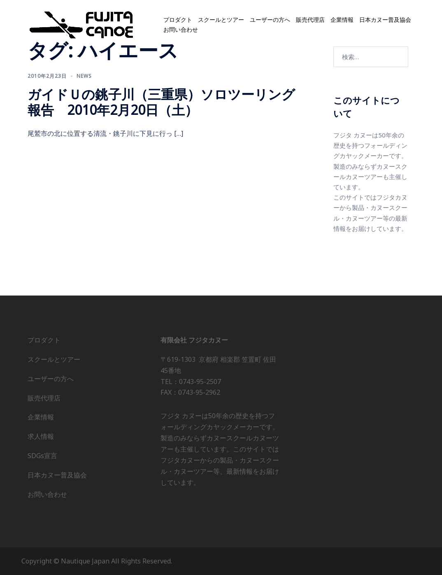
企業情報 (342, 19)
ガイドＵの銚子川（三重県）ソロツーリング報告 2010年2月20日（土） (161, 102)
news (84, 75)
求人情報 (41, 436)
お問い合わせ (180, 29)
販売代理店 (310, 19)
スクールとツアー (221, 19)
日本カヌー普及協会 (385, 19)
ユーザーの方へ (270, 19)
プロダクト (177, 19)
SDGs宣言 (42, 455)
